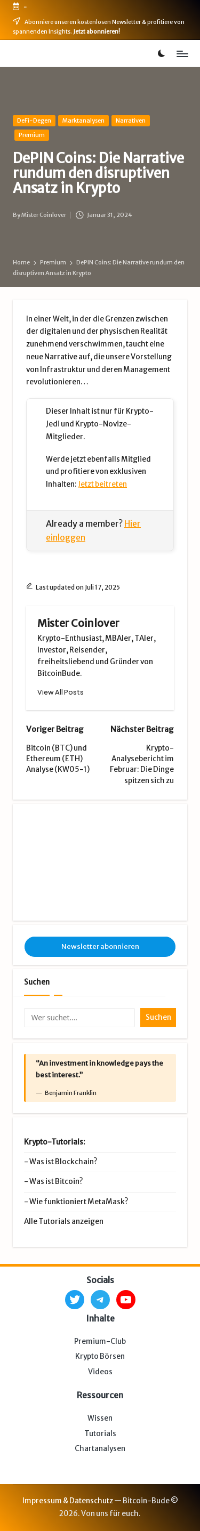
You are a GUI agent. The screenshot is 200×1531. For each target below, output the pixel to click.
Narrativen (131, 120)
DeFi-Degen (34, 120)
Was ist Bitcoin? (56, 1181)
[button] (60, 692)
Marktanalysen (83, 120)
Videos (100, 1371)
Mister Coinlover (78, 623)
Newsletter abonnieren (100, 946)
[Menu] (182, 54)
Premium (32, 135)
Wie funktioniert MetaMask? (78, 1201)
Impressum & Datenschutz (67, 1500)
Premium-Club (100, 1341)
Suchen (37, 982)
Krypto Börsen (100, 1356)
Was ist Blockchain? (63, 1161)
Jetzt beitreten (102, 484)
